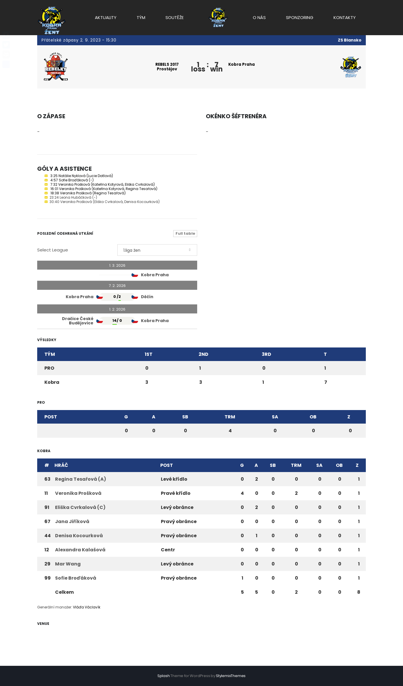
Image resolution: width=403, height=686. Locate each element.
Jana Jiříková (72, 521)
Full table (185, 233)
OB (313, 417)
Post (50, 417)
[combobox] (157, 250)
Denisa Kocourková (79, 535)
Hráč (61, 465)
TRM (230, 417)
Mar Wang (68, 564)
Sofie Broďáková (75, 578)
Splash (163, 676)
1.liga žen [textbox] (131, 250)
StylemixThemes (231, 676)
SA (275, 417)
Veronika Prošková (78, 493)
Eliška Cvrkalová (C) (80, 507)
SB (185, 417)
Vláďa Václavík (86, 607)
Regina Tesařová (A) (80, 479)
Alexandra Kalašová (80, 549)
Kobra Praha (242, 64)
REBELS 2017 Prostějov (167, 67)
